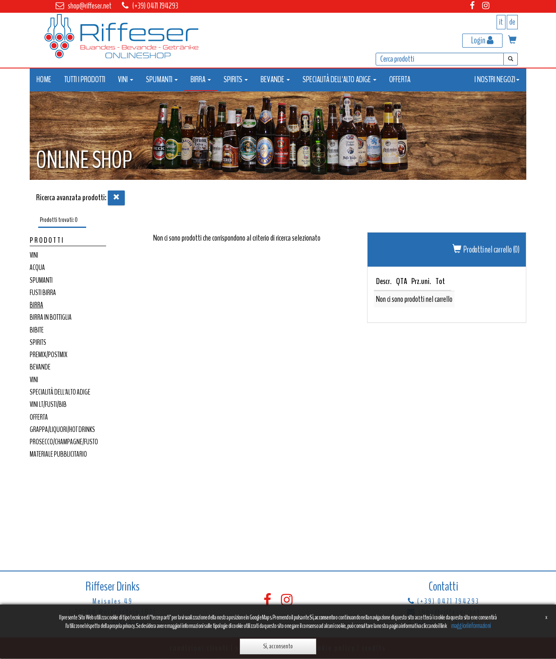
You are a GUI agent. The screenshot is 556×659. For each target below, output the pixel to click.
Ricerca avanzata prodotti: (71, 197)
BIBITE (37, 330)
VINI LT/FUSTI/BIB (48, 404)
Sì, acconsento (278, 646)
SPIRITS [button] (236, 79)
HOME (44, 79)
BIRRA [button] (201, 79)
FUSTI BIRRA (43, 293)
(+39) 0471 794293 (155, 5)
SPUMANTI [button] (162, 79)
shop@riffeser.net (90, 5)
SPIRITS (38, 342)
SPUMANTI (41, 280)
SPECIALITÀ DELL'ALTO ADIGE (60, 392)
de (512, 22)
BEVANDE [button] (275, 79)
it (501, 22)
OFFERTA (399, 79)
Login (482, 40)
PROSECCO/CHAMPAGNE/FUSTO (64, 442)
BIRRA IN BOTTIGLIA (51, 317)
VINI (34, 255)
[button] (512, 40)
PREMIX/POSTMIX (48, 355)
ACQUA (37, 268)
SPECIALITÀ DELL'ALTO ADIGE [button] (339, 79)
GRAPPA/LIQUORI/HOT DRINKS (62, 430)
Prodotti (47, 240)
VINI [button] (125, 79)
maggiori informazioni (471, 626)
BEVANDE (40, 367)
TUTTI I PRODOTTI (84, 79)
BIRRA (36, 305)
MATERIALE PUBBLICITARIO (58, 454)
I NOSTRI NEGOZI (497, 79)
